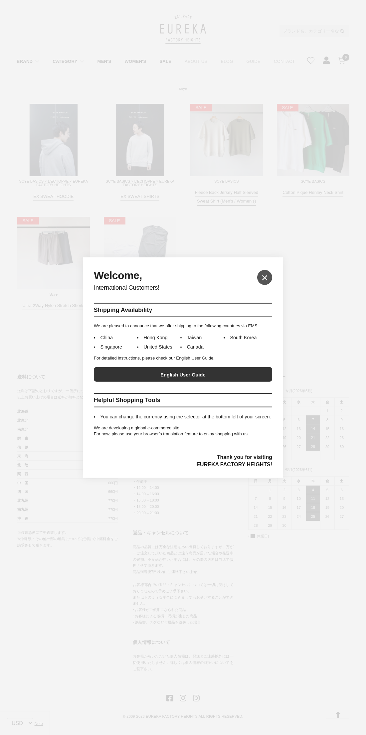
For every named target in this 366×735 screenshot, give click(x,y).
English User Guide (182, 374)
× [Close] (264, 277)
